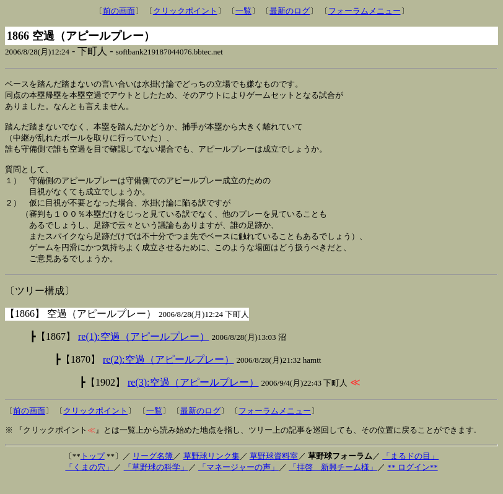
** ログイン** (412, 480)
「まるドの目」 (410, 469)
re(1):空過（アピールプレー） (143, 349)
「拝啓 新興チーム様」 (333, 480)
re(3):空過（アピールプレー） (193, 395)
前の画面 (119, 10)
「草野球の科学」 (156, 480)
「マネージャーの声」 (238, 480)
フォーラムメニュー (364, 10)
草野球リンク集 (211, 469)
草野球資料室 (274, 469)
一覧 (243, 10)
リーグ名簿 (153, 469)
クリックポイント (185, 10)
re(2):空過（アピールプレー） (168, 372)
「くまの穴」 (89, 480)
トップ (93, 469)
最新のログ (289, 10)
